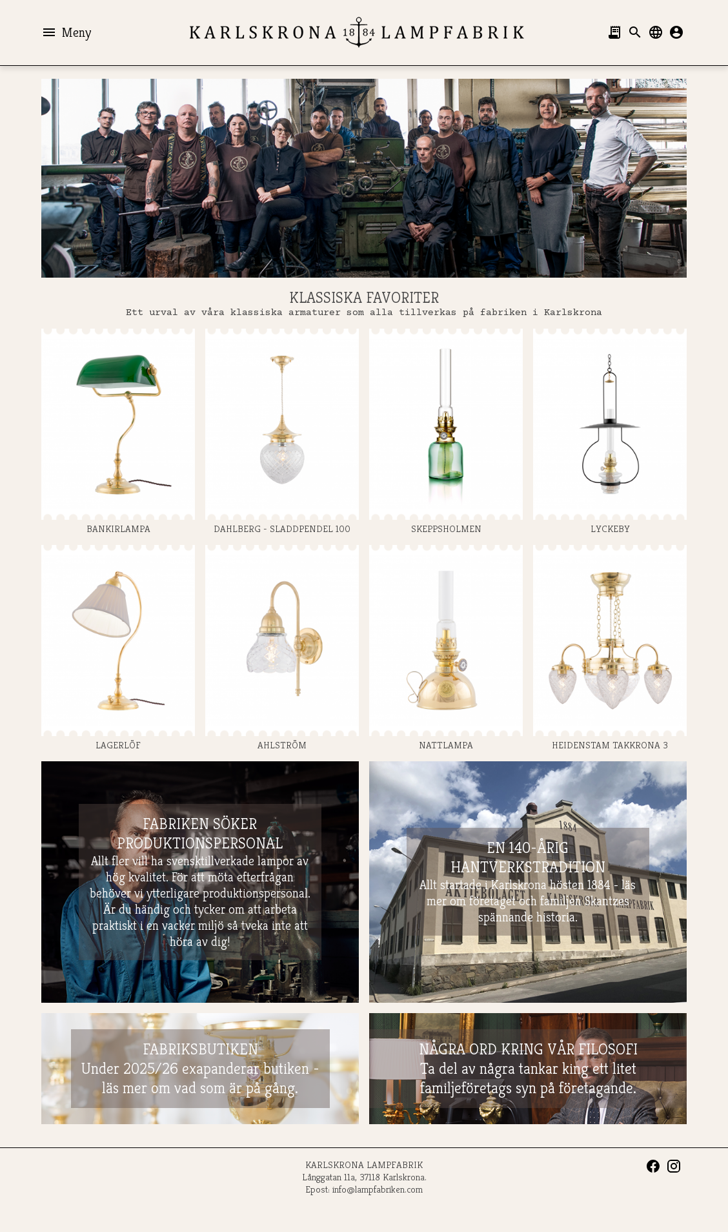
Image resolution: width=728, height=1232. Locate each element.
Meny (66, 32)
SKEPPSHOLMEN (446, 432)
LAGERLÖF (118, 648)
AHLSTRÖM (282, 648)
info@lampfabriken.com (377, 1189)
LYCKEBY (610, 432)
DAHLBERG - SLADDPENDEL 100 (282, 432)
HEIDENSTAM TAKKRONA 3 (610, 648)
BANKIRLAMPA (118, 432)
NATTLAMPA (446, 648)
